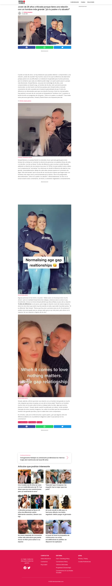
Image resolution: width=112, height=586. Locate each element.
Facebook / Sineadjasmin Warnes (25, 157)
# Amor (39, 422)
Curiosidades (74, 2)
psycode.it (44, 565)
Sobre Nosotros (46, 559)
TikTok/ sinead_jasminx (25, 100)
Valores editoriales (62, 565)
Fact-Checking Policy (63, 559)
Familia (83, 2)
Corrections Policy (62, 562)
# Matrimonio (22, 422)
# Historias (32, 422)
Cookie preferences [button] (84, 562)
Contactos (44, 562)
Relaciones (90, 2)
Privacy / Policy (83, 559)
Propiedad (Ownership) (63, 568)
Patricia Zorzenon (28, 12)
